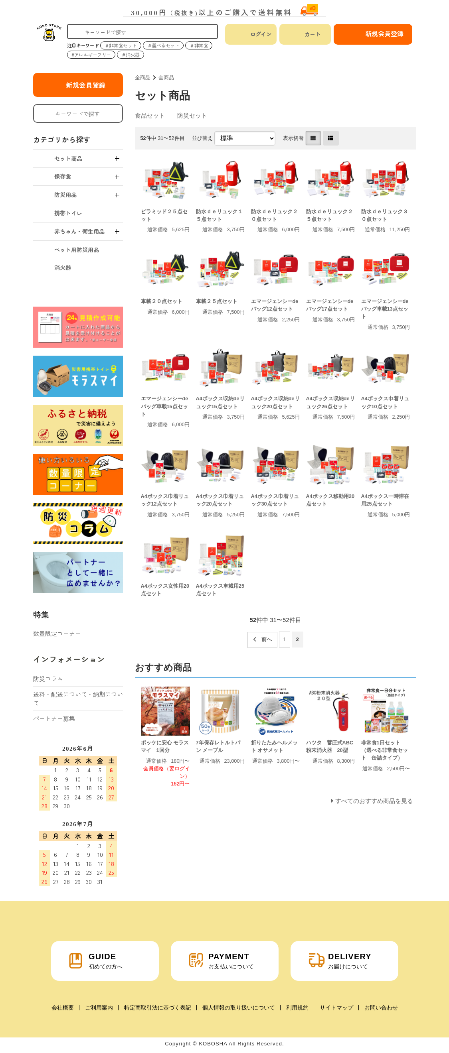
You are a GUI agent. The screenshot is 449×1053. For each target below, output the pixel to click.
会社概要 (62, 1007)
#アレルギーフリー (91, 54)
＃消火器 (130, 54)
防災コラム (48, 678)
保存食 (62, 176)
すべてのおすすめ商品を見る (374, 800)
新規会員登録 (86, 85)
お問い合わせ (381, 1007)
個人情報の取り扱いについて (238, 1007)
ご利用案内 (99, 1007)
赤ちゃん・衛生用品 (79, 231)
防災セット (192, 115)
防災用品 (65, 195)
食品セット (150, 115)
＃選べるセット (163, 45)
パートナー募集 (54, 718)
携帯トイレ (68, 213)
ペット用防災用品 (76, 250)
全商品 (142, 78)
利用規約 (297, 1007)
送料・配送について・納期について (78, 698)
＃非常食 (199, 45)
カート (312, 34)
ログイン (261, 34)
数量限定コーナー (57, 633)
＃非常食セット (121, 45)
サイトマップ (336, 1007)
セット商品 (68, 158)
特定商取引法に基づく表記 (157, 1007)
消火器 (62, 268)
